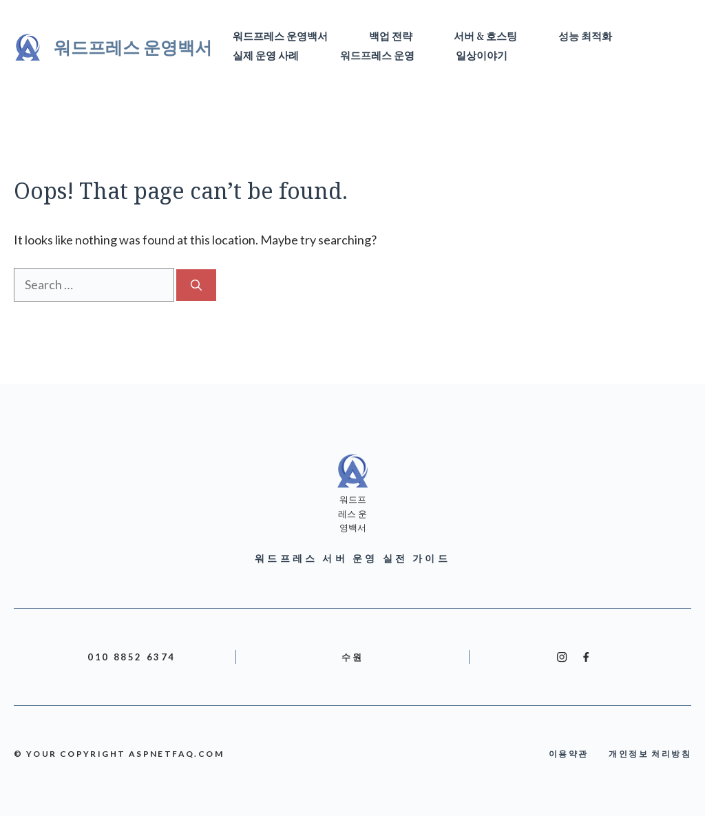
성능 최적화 (585, 36)
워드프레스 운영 (377, 56)
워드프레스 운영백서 (133, 46)
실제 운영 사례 (266, 56)
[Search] (196, 285)
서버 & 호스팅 (485, 36)
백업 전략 (390, 36)
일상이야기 (481, 56)
